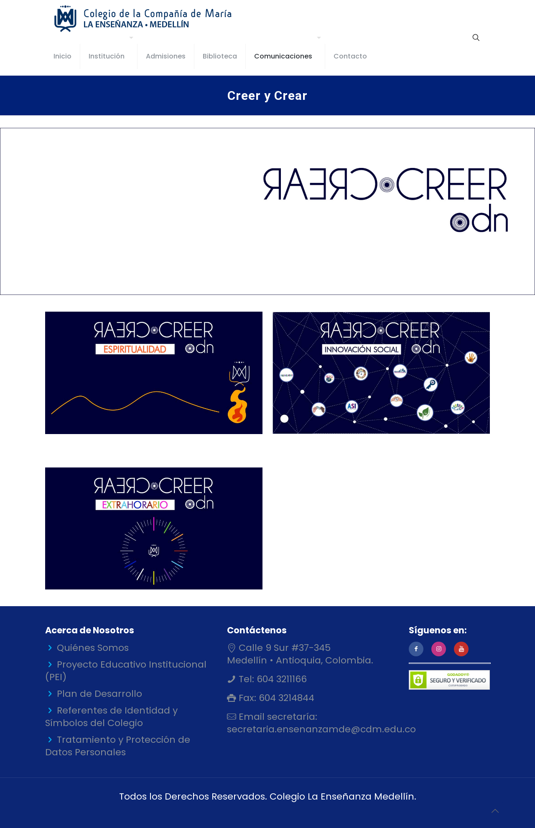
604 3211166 (280, 679)
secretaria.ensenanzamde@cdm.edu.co (321, 729)
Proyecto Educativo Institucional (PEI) (125, 670)
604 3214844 (285, 697)
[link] (153, 373)
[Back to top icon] (495, 811)
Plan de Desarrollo (99, 693)
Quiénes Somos (93, 647)
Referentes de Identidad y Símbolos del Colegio (111, 716)
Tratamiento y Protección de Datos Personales (117, 746)
